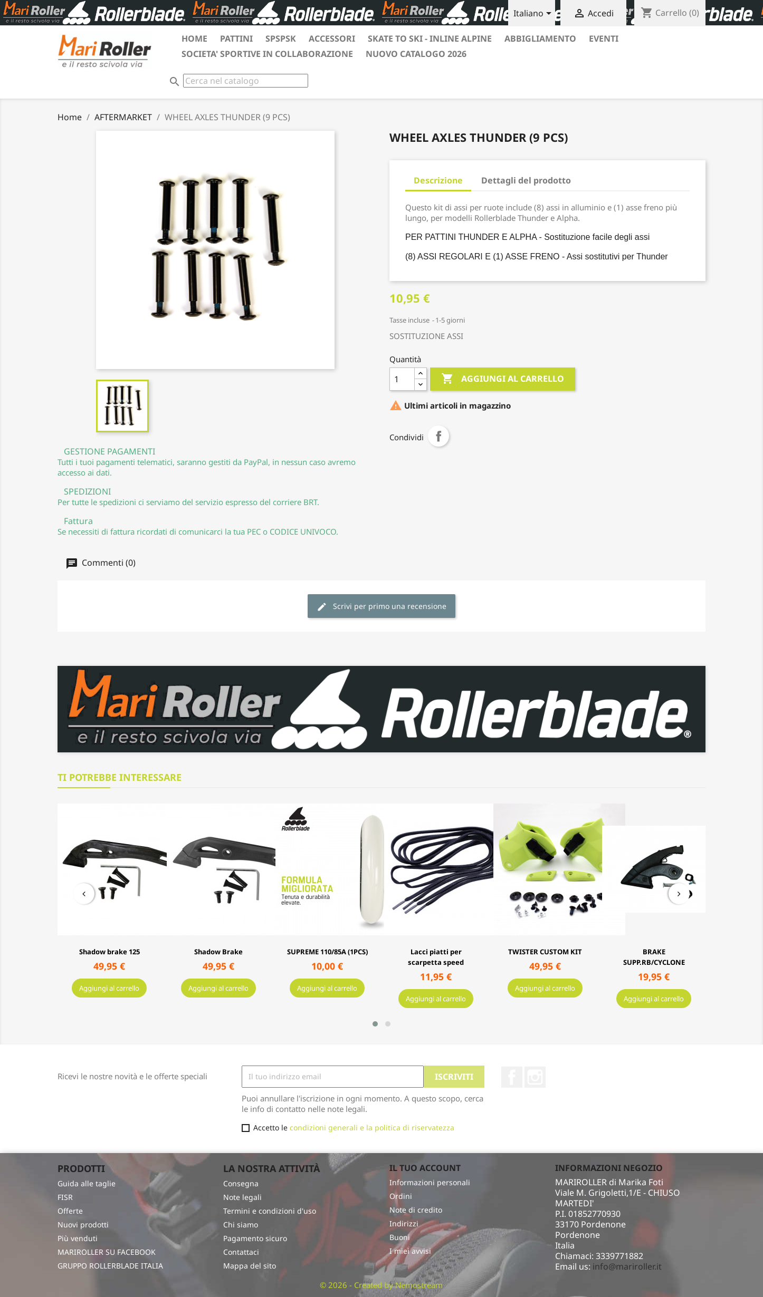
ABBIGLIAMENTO (540, 38)
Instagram (535, 1270)
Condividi (438, 436)
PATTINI (236, 38)
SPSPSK (280, 38)
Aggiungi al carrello (502, 379)
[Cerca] (245, 81)
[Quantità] (402, 379)
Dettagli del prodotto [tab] (526, 180)
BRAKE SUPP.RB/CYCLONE (654, 957)
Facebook (511, 1270)
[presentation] (83, 975)
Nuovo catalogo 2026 (416, 54)
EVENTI (603, 38)
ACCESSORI (332, 38)
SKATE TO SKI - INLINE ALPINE (430, 38)
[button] (375, 1217)
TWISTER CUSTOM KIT (545, 951)
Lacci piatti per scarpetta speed (436, 957)
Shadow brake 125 (109, 951)
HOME (194, 38)
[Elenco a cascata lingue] (534, 14)
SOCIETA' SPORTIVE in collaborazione (267, 54)
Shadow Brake (218, 951)
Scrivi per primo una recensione (381, 606)
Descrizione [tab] (438, 180)
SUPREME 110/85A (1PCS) (327, 951)
